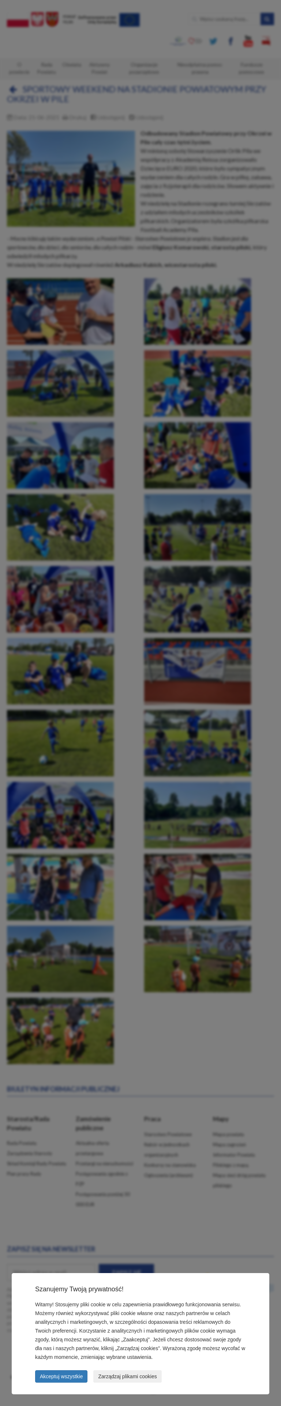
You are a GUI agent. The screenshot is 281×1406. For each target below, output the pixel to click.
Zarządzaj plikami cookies (127, 1376)
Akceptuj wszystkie (61, 1376)
